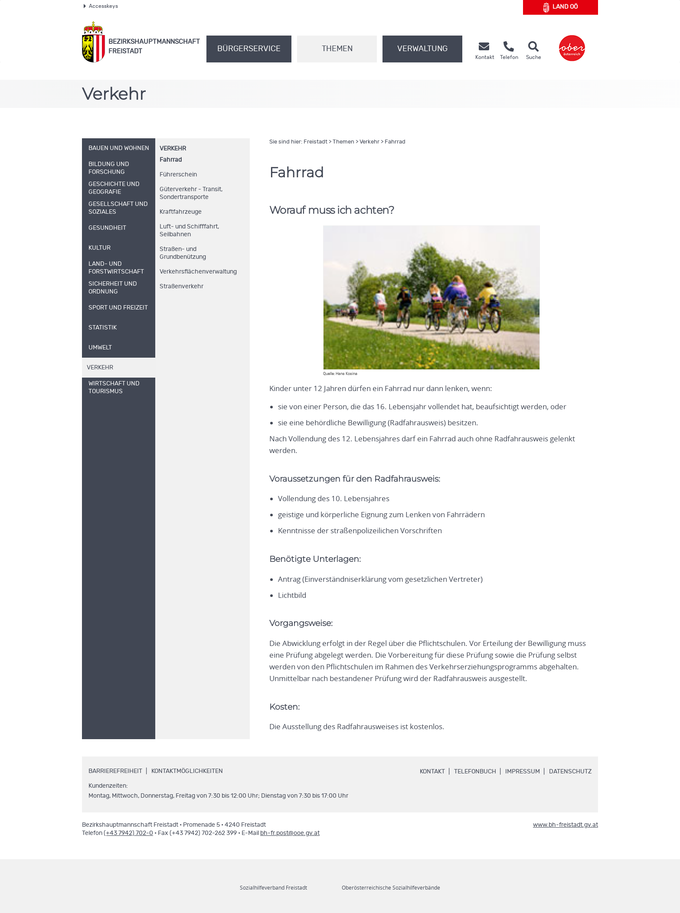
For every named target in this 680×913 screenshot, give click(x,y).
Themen (337, 49)
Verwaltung (422, 49)
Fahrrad (171, 160)
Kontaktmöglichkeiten (187, 771)
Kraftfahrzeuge (181, 212)
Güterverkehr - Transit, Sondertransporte (191, 193)
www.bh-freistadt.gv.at (565, 825)
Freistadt (315, 142)
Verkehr (173, 149)
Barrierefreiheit (115, 771)
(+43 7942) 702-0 (128, 833)
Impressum (522, 772)
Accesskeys (101, 6)
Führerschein (178, 175)
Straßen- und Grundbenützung (183, 253)
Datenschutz (570, 772)
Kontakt (432, 772)
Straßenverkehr (181, 287)
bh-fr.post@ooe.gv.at (290, 833)
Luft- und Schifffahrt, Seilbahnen (189, 231)
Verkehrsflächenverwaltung (198, 272)
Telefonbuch (475, 772)
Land (560, 7)
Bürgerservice (249, 49)
